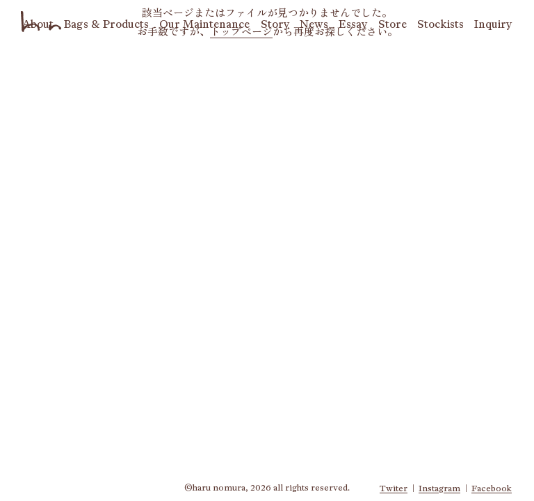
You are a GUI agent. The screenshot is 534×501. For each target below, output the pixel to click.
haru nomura (42, 21)
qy (493, 24)
